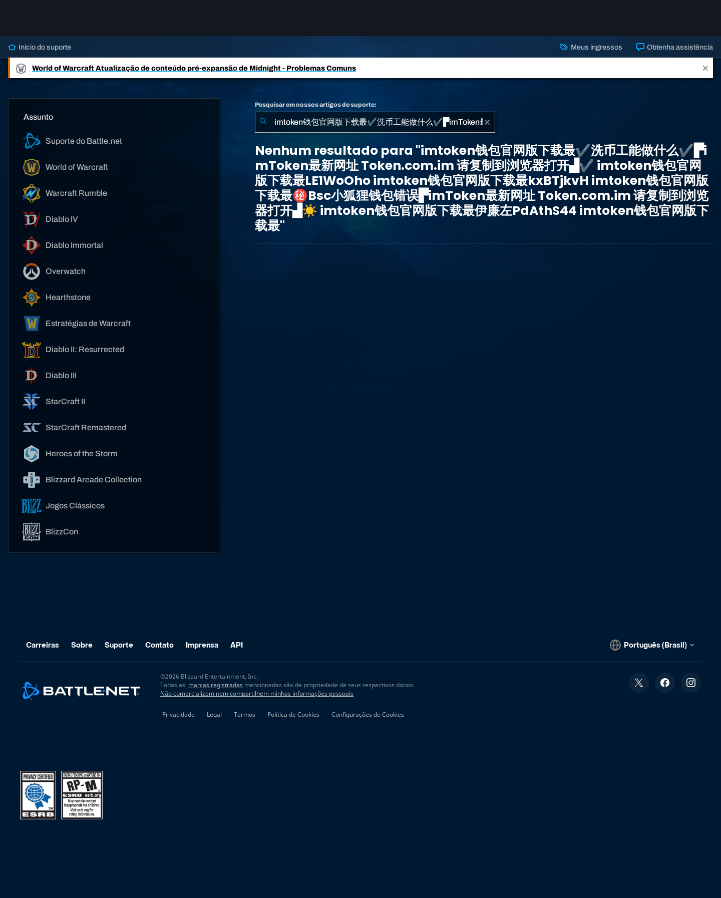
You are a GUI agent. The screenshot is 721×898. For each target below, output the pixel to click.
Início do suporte (39, 47)
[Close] (705, 68)
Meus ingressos (591, 47)
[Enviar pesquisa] (263, 122)
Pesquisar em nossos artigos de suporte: (316, 104)
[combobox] (375, 122)
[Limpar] (487, 122)
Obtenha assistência (674, 47)
